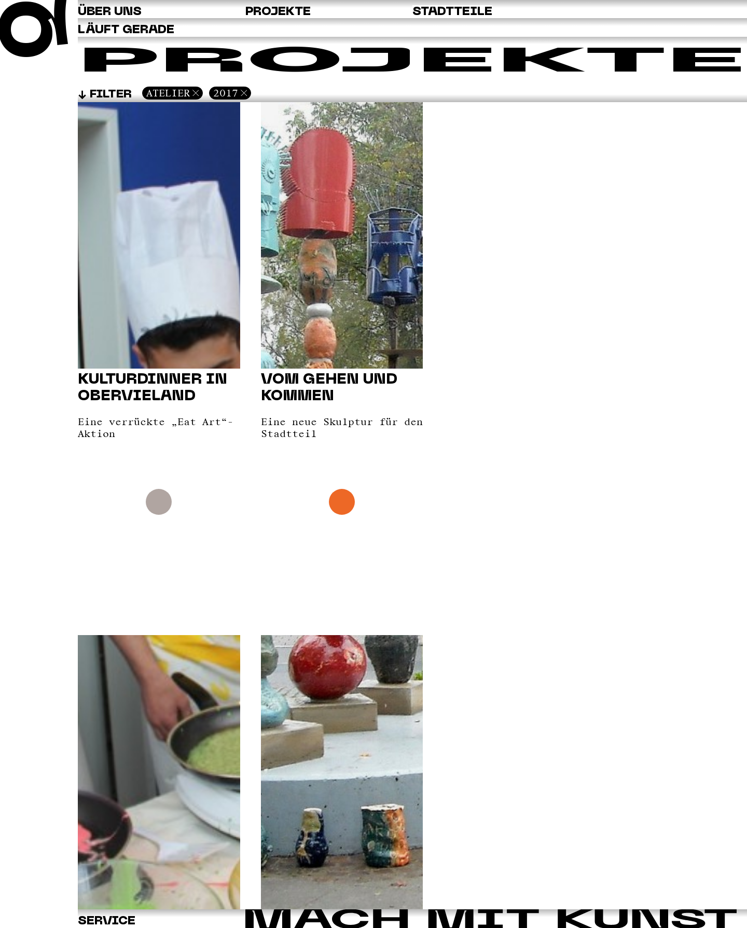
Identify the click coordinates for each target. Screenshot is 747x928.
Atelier (168, 93)
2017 (225, 93)
